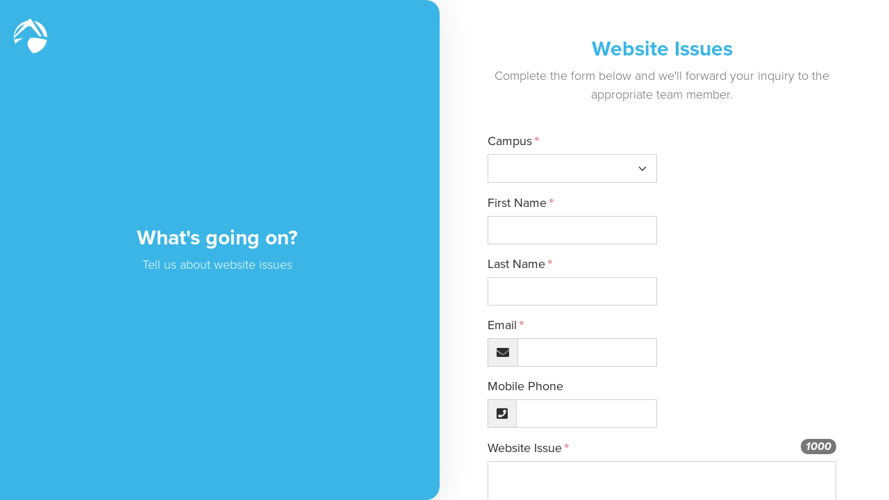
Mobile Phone (541, 386)
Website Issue (541, 448)
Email (518, 325)
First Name (533, 203)
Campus (526, 141)
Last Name (532, 264)
